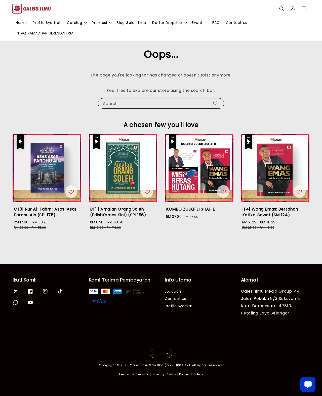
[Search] (216, 103)
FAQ (216, 22)
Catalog (74, 22)
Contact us (236, 22)
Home (21, 22)
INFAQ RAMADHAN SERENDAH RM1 (45, 33)
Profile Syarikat (47, 22)
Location (173, 291)
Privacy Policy (164, 374)
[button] (281, 8)
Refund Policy (191, 374)
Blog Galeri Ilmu (131, 22)
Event (197, 22)
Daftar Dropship (167, 22)
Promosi (99, 22)
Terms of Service (134, 374)
